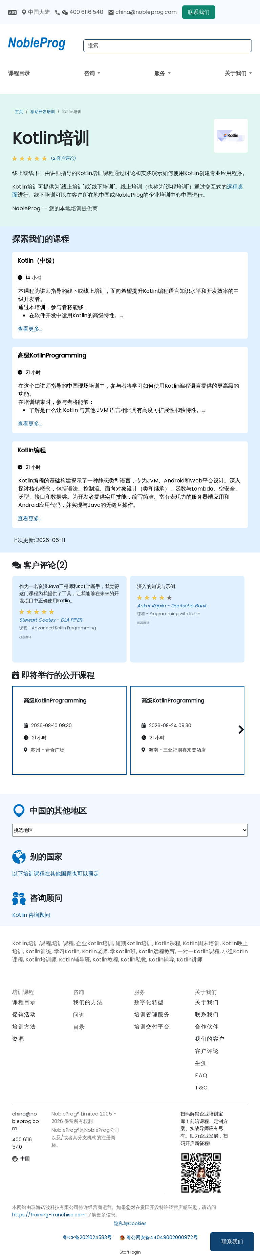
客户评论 (207, 1051)
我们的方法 (88, 1002)
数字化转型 (149, 1002)
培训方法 (24, 1027)
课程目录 (19, 73)
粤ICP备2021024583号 (87, 1237)
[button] (239, 729)
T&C (201, 1087)
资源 (18, 1039)
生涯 (201, 1063)
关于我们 (236, 73)
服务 (160, 73)
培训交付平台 (152, 1027)
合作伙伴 (207, 1027)
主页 (19, 111)
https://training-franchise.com (49, 1214)
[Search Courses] (167, 45)
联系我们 (232, 1242)
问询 (79, 1015)
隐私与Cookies (130, 1223)
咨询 (90, 73)
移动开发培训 (42, 111)
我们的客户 (210, 1039)
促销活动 (24, 1014)
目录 (79, 1027)
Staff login (130, 1252)
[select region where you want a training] (130, 830)
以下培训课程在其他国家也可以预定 (55, 874)
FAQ (201, 1075)
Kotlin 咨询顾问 (31, 915)
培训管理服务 (152, 1014)
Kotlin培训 (72, 111)
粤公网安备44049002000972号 (162, 1237)
